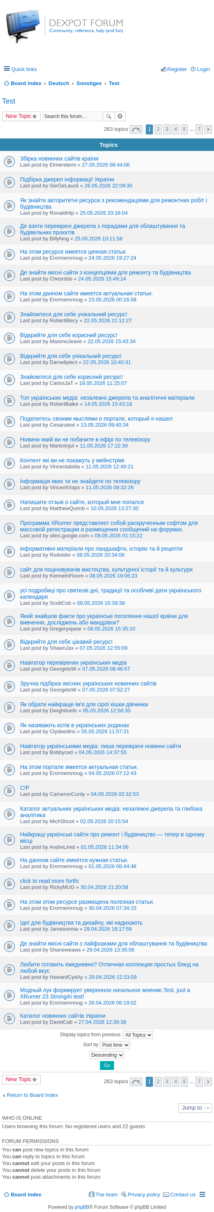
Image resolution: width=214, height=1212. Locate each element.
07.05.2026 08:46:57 (106, 669)
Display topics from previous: (106, 1035)
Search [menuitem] (207, 83)
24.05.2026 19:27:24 (113, 258)
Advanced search (120, 116)
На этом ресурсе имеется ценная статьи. (73, 251)
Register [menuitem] (177, 69)
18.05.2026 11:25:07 (103, 383)
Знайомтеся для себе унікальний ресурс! (73, 314)
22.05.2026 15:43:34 (111, 341)
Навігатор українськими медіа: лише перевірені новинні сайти (100, 746)
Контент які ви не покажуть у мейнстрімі (72, 460)
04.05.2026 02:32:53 (115, 794)
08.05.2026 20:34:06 (100, 555)
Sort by (106, 1045)
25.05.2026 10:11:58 (98, 239)
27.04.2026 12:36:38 (102, 1022)
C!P (24, 788)
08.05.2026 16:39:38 (101, 603)
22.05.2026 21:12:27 (108, 320)
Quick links (24, 69)
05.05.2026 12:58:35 (106, 711)
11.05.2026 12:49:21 (109, 467)
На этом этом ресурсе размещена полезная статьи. (87, 902)
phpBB (82, 1207)
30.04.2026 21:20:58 (104, 887)
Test (8, 101)
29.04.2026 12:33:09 (113, 977)
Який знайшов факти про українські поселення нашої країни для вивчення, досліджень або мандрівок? (104, 619)
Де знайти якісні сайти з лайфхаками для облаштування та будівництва (113, 943)
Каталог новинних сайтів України (63, 1016)
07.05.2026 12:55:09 (103, 648)
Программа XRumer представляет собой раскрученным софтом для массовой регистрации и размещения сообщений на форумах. (109, 526)
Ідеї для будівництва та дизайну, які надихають (81, 922)
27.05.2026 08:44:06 (106, 165)
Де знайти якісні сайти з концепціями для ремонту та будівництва (105, 272)
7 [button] (199, 129)
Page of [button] (136, 129)
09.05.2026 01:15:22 (119, 536)
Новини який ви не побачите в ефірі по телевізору (85, 439)
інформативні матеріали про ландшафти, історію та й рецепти (101, 548)
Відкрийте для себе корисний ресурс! (68, 335)
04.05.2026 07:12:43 (113, 773)
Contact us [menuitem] (183, 1195)
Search (109, 116)
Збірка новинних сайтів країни (59, 158)
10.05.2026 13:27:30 (115, 508)
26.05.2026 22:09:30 (108, 186)
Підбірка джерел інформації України (67, 179)
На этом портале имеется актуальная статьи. (79, 767)
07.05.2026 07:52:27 (106, 690)
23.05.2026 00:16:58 (113, 300)
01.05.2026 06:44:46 (113, 866)
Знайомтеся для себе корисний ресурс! (71, 377)
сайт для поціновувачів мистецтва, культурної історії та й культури (106, 569)
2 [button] (158, 129)
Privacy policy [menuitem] (144, 1195)
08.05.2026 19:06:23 (113, 576)
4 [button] (175, 129)
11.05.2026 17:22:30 (104, 446)
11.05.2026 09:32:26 (110, 487)
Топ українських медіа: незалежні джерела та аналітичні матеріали (107, 398)
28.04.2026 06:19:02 (113, 1003)
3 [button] (166, 129)
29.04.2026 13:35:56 (111, 950)
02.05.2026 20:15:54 (104, 821)
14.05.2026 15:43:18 (108, 404)
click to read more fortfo (49, 881)
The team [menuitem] (107, 1195)
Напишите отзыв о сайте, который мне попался (82, 502)
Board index (26, 1195)
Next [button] (208, 129)
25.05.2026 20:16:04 (104, 213)
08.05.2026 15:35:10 (111, 629)
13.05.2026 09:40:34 (104, 425)
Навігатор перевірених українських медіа (73, 662)
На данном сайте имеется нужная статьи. (74, 860)
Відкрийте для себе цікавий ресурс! (66, 642)
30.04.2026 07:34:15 (113, 908)
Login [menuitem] (203, 69)
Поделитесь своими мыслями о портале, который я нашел (96, 418)
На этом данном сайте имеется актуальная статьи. (86, 293)
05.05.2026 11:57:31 (105, 731)
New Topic (18, 116)
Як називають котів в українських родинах (74, 725)
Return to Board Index (32, 1095)
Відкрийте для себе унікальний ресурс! (71, 356)
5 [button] (184, 129)
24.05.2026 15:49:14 (102, 279)
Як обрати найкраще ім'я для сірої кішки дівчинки (84, 704)
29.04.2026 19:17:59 (108, 929)
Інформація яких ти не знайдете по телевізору (80, 481)
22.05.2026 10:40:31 (107, 362)
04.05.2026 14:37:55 (102, 752)
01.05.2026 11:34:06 (104, 847)
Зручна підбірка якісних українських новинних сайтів (88, 683)
